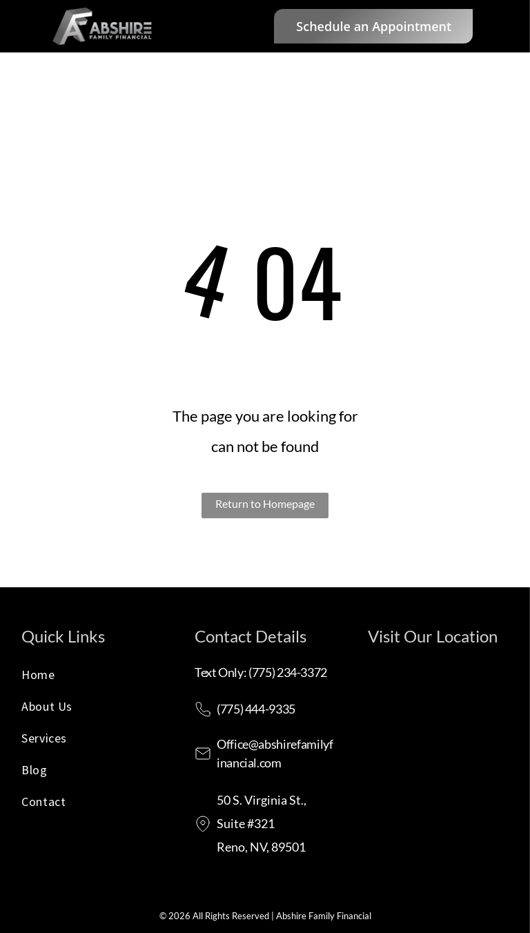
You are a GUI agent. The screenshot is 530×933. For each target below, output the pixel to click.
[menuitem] (91, 678)
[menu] (500, 26)
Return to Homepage (265, 503)
